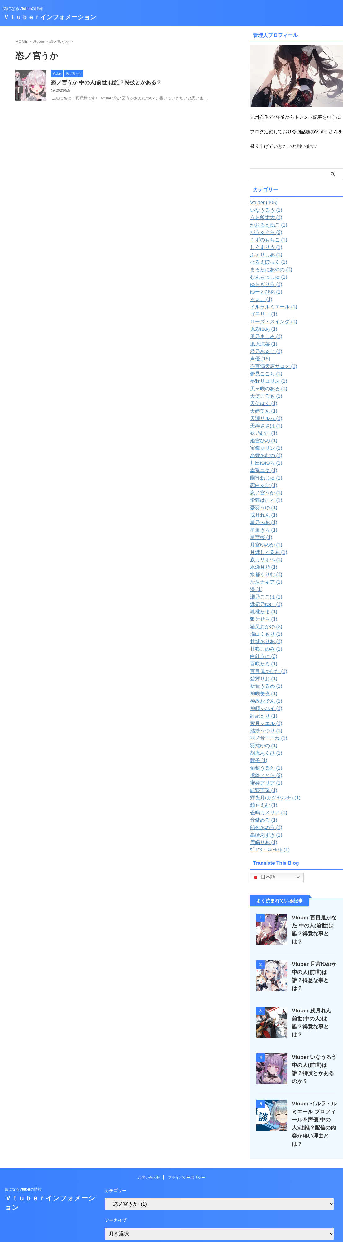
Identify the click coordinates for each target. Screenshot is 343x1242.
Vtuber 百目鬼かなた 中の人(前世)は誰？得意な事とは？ (314, 925)
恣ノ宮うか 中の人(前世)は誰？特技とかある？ (103, 83)
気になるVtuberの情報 (23, 1170)
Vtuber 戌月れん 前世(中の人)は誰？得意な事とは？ (312, 1013)
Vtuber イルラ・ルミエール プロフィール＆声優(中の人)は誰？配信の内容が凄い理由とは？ (314, 1108)
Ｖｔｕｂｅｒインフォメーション (49, 17)
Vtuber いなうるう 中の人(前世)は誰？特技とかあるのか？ (313, 1056)
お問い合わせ (149, 1158)
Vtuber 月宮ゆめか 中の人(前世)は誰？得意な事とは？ (312, 969)
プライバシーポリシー (186, 1158)
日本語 (263, 877)
